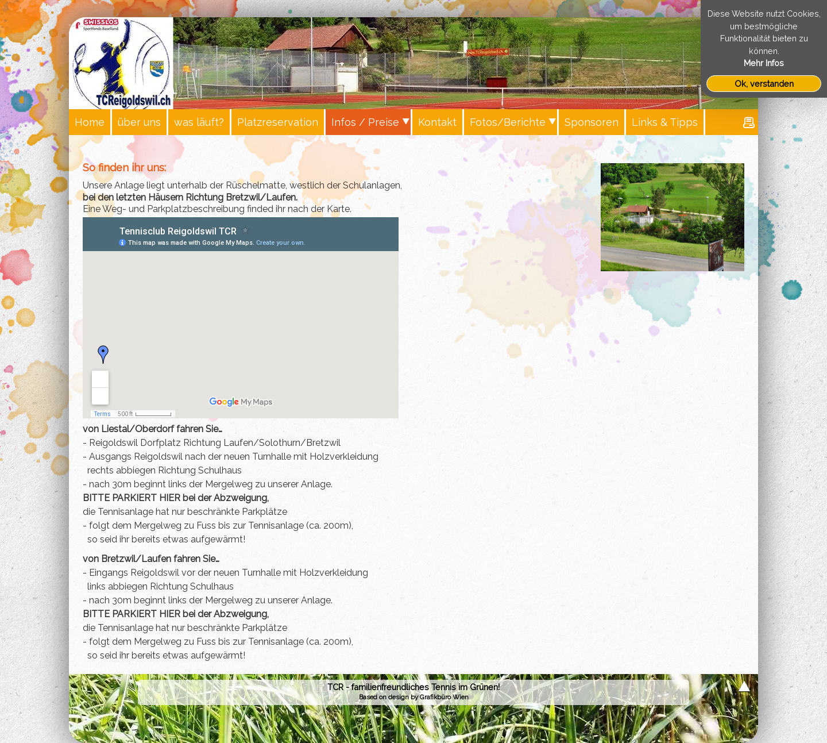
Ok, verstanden (764, 83)
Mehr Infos (764, 63)
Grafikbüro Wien (444, 697)
